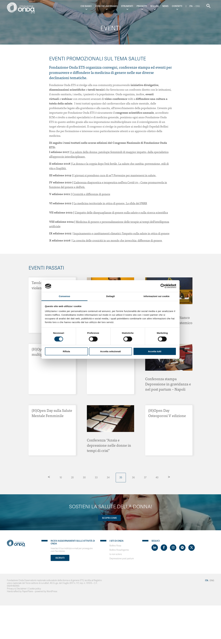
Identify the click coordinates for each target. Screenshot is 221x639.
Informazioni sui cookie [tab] (157, 296)
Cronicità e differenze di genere (91, 194)
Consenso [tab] (64, 296)
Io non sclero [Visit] (115, 554)
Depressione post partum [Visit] (121, 558)
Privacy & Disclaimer (17, 588)
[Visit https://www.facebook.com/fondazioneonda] (164, 548)
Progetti (142, 6)
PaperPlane (27, 591)
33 (96, 477)
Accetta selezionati (110, 351)
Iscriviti (60, 558)
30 (84, 477)
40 (157, 477)
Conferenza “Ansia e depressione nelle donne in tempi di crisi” (109, 445)
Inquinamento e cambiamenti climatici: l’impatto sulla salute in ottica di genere (121, 233)
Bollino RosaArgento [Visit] (119, 550)
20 (72, 477)
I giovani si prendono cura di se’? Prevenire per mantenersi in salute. (114, 175)
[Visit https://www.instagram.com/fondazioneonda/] (173, 548)
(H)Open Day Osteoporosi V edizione (167, 412)
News (165, 6)
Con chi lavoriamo (106, 6)
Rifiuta (66, 351)
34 (108, 477)
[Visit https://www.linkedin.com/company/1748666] (155, 548)
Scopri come (109, 518)
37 (145, 477)
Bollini (154, 6)
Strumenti (127, 6)
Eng (198, 6)
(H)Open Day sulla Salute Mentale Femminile (52, 412)
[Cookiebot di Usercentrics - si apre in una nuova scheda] (162, 286)
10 (61, 477)
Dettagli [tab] (110, 296)
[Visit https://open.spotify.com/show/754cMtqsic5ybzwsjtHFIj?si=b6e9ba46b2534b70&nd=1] (182, 548)
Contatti (177, 6)
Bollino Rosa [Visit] (115, 545)
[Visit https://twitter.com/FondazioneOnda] (191, 548)
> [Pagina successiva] (169, 477)
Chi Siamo (86, 6)
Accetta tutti (154, 351)
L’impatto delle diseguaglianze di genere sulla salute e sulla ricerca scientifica (121, 212)
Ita (191, 6)
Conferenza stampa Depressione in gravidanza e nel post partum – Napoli (168, 384)
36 (133, 477)
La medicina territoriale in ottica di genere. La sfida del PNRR (110, 203)
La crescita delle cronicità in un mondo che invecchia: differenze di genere (117, 240)
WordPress (52, 591)
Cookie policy (34, 588)
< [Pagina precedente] (49, 477)
